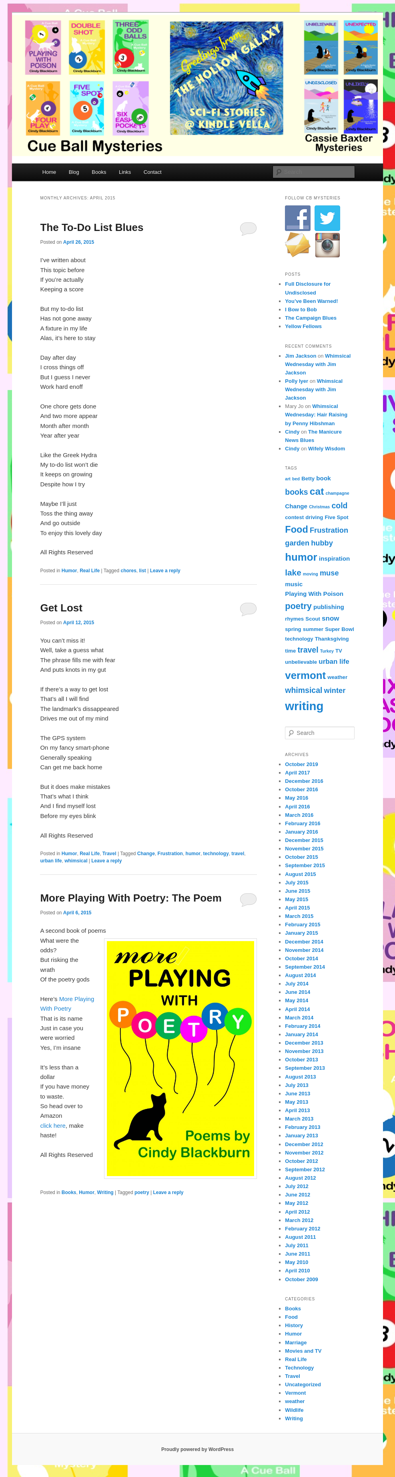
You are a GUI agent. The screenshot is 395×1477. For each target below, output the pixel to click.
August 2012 (300, 1178)
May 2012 (296, 1203)
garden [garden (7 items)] (297, 543)
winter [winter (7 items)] (335, 690)
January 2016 (301, 832)
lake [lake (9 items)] (293, 572)
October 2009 (301, 1279)
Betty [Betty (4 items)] (308, 479)
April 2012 (297, 1212)
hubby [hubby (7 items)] (322, 543)
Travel (109, 853)
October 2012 (301, 1161)
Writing (105, 1192)
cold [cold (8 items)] (339, 505)
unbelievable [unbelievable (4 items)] (301, 662)
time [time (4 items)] (290, 651)
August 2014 (300, 975)
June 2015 (297, 891)
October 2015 (301, 857)
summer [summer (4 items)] (313, 629)
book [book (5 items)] (323, 478)
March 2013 (299, 1119)
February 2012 (302, 1229)
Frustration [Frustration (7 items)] (329, 530)
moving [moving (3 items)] (310, 573)
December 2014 (304, 942)
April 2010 (297, 1271)
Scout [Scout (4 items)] (312, 619)
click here (52, 1125)
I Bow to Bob (301, 310)
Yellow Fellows (303, 326)
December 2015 (304, 840)
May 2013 (296, 1102)
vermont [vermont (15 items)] (305, 675)
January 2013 (301, 1136)
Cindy (292, 432)
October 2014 (301, 958)
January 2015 (301, 933)
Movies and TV (303, 1351)
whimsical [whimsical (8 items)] (303, 690)
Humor (69, 570)
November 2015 (304, 849)
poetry (141, 1192)
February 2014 (302, 1026)
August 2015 (300, 874)
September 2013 (305, 1068)
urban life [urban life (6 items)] (334, 661)
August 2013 (300, 1077)
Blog (74, 172)
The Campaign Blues (311, 318)
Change (146, 853)
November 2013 (304, 1051)
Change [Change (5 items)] (296, 506)
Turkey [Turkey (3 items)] (327, 651)
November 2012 (304, 1153)
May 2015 (296, 899)
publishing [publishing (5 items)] (328, 606)
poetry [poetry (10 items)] (298, 606)
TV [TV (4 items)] (338, 651)
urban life (51, 861)
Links (125, 172)
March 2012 (299, 1220)
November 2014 (304, 950)
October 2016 (301, 789)
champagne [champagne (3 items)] (337, 493)
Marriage (296, 1343)
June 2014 (297, 992)
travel (237, 853)
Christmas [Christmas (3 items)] (319, 506)
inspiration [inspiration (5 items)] (334, 558)
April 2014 (297, 1009)
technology (216, 853)
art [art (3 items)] (288, 478)
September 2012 (305, 1169)
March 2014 (299, 1018)
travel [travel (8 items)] (308, 649)
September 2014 (305, 967)
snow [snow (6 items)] (330, 618)
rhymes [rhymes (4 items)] (294, 619)
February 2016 (302, 823)
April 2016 (297, 807)
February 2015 (302, 925)
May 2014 (296, 1000)
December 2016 (304, 781)
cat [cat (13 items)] (317, 491)
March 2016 (299, 815)
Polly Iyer (296, 381)
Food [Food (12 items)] (296, 529)
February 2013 (302, 1127)
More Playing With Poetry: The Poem (130, 898)
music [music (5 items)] (294, 584)
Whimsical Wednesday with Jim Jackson (318, 364)
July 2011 (297, 1245)
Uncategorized (303, 1384)
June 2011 (297, 1254)
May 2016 (296, 798)
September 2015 (305, 865)
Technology (299, 1368)
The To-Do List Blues (91, 227)
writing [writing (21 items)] (304, 706)
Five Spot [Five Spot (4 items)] (336, 517)
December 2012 (304, 1144)
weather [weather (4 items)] (337, 677)
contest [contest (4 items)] (294, 517)
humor (193, 853)
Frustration (170, 853)
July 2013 (297, 1085)
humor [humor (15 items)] (301, 557)
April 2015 (297, 908)
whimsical (75, 861)
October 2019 (301, 764)
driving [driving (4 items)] (314, 517)
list (142, 570)
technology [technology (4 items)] (299, 639)
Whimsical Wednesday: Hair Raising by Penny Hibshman (316, 414)
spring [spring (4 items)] (293, 629)
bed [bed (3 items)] (296, 478)
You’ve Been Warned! (311, 301)
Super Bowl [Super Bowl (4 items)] (339, 629)
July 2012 (297, 1186)
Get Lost (61, 608)
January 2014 (301, 1034)
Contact (153, 172)
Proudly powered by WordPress (197, 1449)
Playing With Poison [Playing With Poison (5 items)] (314, 593)
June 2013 (297, 1094)
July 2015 (297, 883)
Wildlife (294, 1410)
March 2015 (299, 916)
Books (99, 172)
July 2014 (297, 984)
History (294, 1325)
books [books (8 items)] (296, 492)
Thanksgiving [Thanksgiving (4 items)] (332, 639)
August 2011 (300, 1237)
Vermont (295, 1393)
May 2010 (296, 1262)
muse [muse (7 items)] (329, 573)
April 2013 (297, 1110)
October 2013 (301, 1060)
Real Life (90, 570)
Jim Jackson (300, 356)
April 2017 (297, 773)
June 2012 (297, 1195)
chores (128, 570)
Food (291, 1317)
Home (49, 172)
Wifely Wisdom (326, 449)
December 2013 (304, 1043)
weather (295, 1401)
